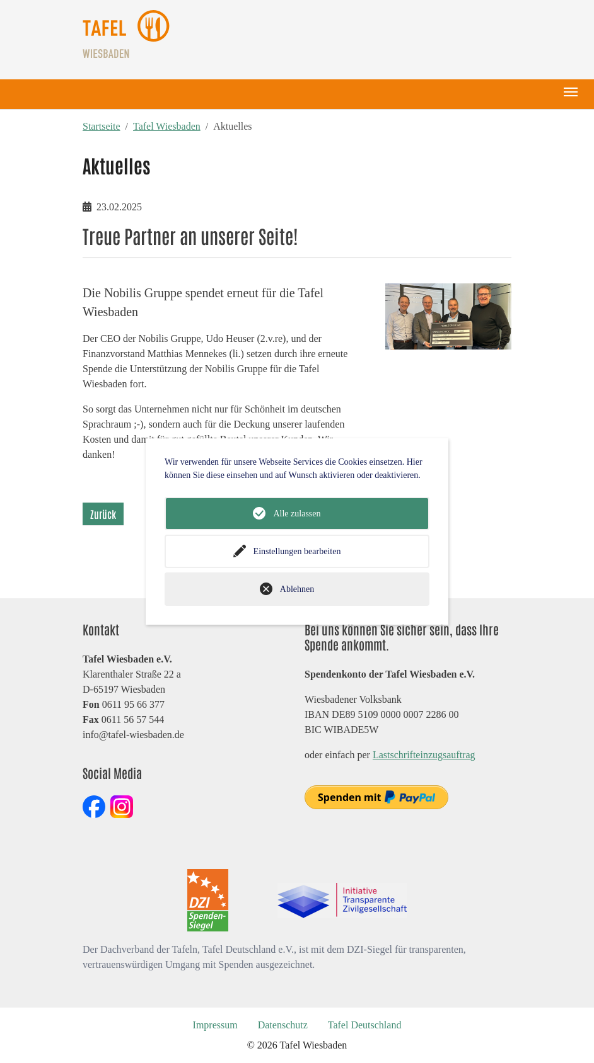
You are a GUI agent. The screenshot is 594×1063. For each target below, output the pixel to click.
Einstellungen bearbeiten (297, 551)
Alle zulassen (296, 513)
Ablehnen (297, 589)
